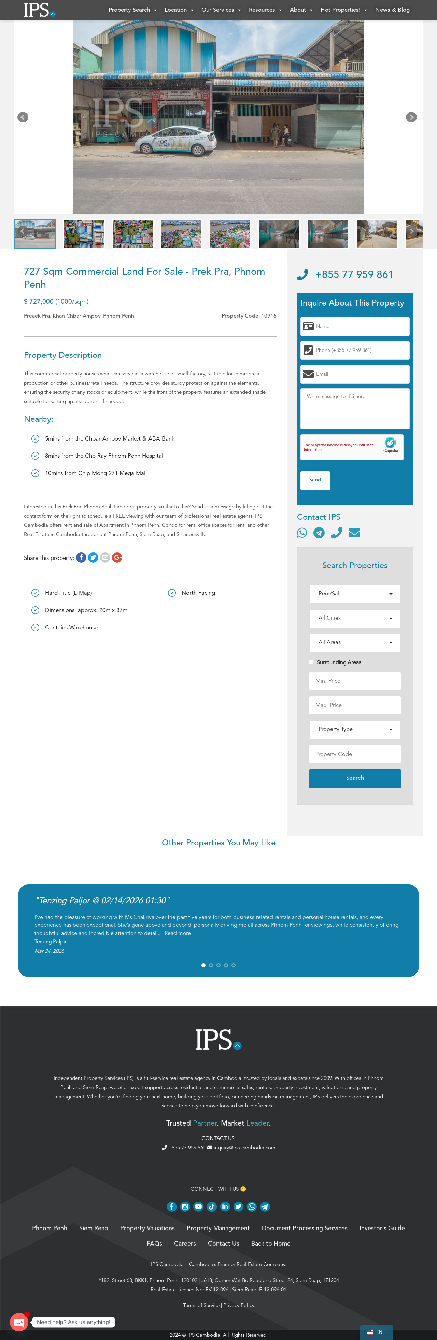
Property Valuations (147, 1228)
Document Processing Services (305, 1228)
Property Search (133, 10)
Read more (178, 933)
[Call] (336, 532)
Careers (185, 1244)
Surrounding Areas (335, 662)
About (302, 10)
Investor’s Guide (382, 1228)
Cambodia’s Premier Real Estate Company (237, 1264)
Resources (266, 10)
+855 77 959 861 (345, 275)
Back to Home (271, 1244)
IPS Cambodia (167, 1264)
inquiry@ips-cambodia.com (241, 1148)
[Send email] (354, 532)
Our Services (221, 10)
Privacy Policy (238, 1305)
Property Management (218, 1228)
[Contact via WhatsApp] (302, 532)
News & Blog (392, 10)
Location (180, 10)
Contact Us (223, 1244)
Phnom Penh (49, 1228)
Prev (24, 118)
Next (413, 118)
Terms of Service (201, 1305)
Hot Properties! (344, 10)
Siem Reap (95, 1087)
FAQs (154, 1244)
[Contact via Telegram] (319, 532)
